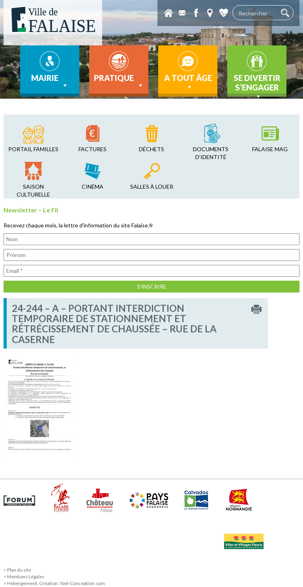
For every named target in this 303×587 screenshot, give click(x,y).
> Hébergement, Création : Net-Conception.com (54, 583)
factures (93, 149)
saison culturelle (33, 190)
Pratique (119, 81)
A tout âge (188, 82)
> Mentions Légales (24, 576)
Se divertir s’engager (257, 85)
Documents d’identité (210, 153)
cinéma (92, 186)
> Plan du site (17, 570)
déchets (151, 149)
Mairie (50, 81)
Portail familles (33, 149)
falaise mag (270, 149)
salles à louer (151, 186)
